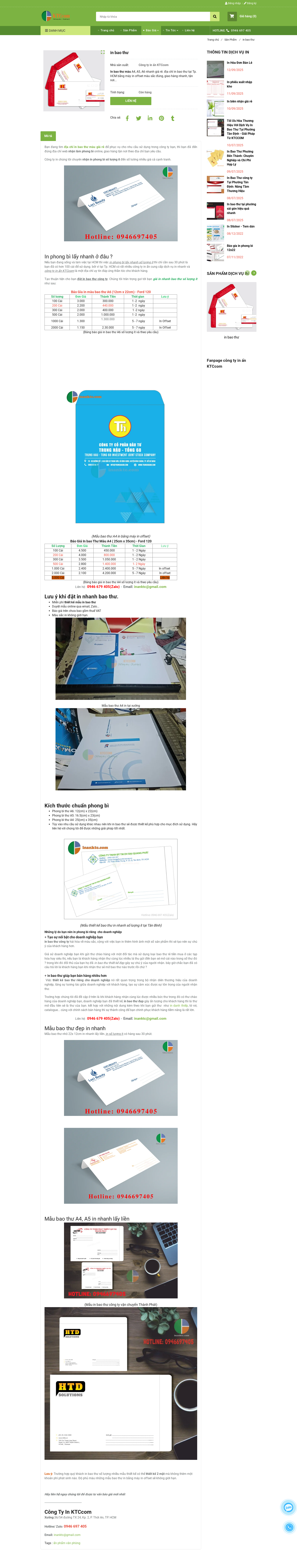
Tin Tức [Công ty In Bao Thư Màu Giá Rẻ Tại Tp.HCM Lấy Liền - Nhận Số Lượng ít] (171, 30)
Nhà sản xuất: (120, 65)
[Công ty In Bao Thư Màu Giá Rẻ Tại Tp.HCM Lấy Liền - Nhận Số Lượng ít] (56, 16)
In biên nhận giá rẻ (239, 101)
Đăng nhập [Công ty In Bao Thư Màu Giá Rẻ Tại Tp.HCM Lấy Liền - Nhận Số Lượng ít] (233, 3)
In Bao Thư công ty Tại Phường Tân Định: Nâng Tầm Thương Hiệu (239, 184)
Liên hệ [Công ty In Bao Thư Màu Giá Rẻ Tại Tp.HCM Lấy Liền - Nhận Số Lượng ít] (190, 30)
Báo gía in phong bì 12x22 (240, 248)
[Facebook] (127, 117)
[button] (241, 16)
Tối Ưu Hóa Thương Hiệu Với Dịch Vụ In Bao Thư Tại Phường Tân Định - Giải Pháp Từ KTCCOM (241, 129)
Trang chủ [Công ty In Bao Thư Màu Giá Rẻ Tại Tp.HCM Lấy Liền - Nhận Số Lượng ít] (107, 30)
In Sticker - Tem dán (241, 226)
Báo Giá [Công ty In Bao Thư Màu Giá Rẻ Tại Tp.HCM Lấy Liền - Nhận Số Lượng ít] (151, 30)
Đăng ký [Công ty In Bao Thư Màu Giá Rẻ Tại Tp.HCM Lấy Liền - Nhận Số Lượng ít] (250, 3)
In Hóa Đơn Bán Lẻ (239, 63)
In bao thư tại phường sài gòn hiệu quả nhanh (241, 208)
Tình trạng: (118, 92)
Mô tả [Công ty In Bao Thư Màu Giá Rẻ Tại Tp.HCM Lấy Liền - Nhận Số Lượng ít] (48, 136)
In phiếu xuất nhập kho (239, 84)
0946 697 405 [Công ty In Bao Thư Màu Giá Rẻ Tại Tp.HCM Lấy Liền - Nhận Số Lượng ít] (241, 30)
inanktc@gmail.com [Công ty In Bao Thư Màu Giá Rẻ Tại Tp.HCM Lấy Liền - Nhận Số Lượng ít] (150, 587)
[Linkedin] (150, 117)
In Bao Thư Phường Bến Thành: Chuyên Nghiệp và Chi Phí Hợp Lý (240, 158)
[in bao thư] (232, 339)
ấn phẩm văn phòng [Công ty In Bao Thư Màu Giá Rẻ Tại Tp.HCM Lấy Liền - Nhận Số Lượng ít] (66, 1543)
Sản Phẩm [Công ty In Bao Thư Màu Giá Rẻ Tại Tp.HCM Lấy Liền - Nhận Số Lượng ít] (130, 30)
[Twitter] (138, 117)
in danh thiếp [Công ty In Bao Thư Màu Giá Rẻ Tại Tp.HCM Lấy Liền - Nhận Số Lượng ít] (179, 1005)
